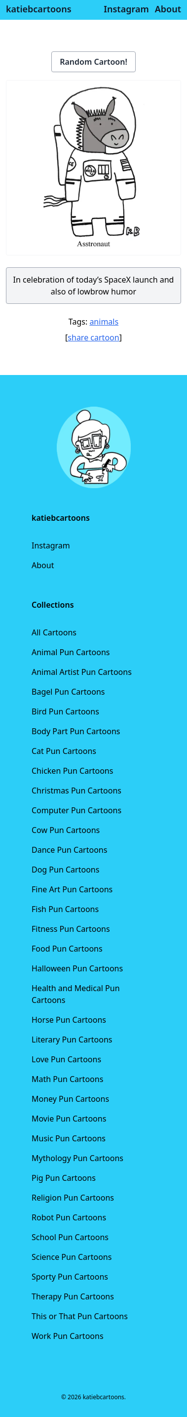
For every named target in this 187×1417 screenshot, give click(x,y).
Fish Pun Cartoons (65, 909)
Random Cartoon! (93, 61)
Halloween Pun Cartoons (77, 968)
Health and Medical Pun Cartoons (76, 994)
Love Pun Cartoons (66, 1059)
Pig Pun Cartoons (64, 1177)
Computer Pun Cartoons (76, 810)
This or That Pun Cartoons (80, 1316)
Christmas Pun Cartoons (76, 790)
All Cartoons (54, 632)
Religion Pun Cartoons (73, 1197)
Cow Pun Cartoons (66, 830)
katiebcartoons (39, 9)
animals (103, 321)
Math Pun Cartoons (67, 1079)
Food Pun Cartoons (67, 948)
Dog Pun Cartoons (65, 869)
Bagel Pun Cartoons (68, 691)
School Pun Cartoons (70, 1237)
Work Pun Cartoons (68, 1336)
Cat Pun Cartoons (64, 751)
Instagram (51, 545)
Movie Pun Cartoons (69, 1118)
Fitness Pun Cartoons (71, 928)
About (43, 565)
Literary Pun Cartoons (72, 1039)
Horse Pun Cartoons (69, 1019)
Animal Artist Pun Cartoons (82, 672)
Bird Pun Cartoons (65, 711)
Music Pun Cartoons (69, 1138)
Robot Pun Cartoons (69, 1217)
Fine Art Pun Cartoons (72, 889)
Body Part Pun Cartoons (76, 731)
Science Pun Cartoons (72, 1256)
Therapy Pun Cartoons (73, 1296)
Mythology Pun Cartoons (77, 1158)
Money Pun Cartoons (70, 1098)
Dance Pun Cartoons (69, 849)
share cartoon (93, 337)
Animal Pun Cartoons (71, 652)
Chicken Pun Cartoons (72, 770)
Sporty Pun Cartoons (70, 1276)
